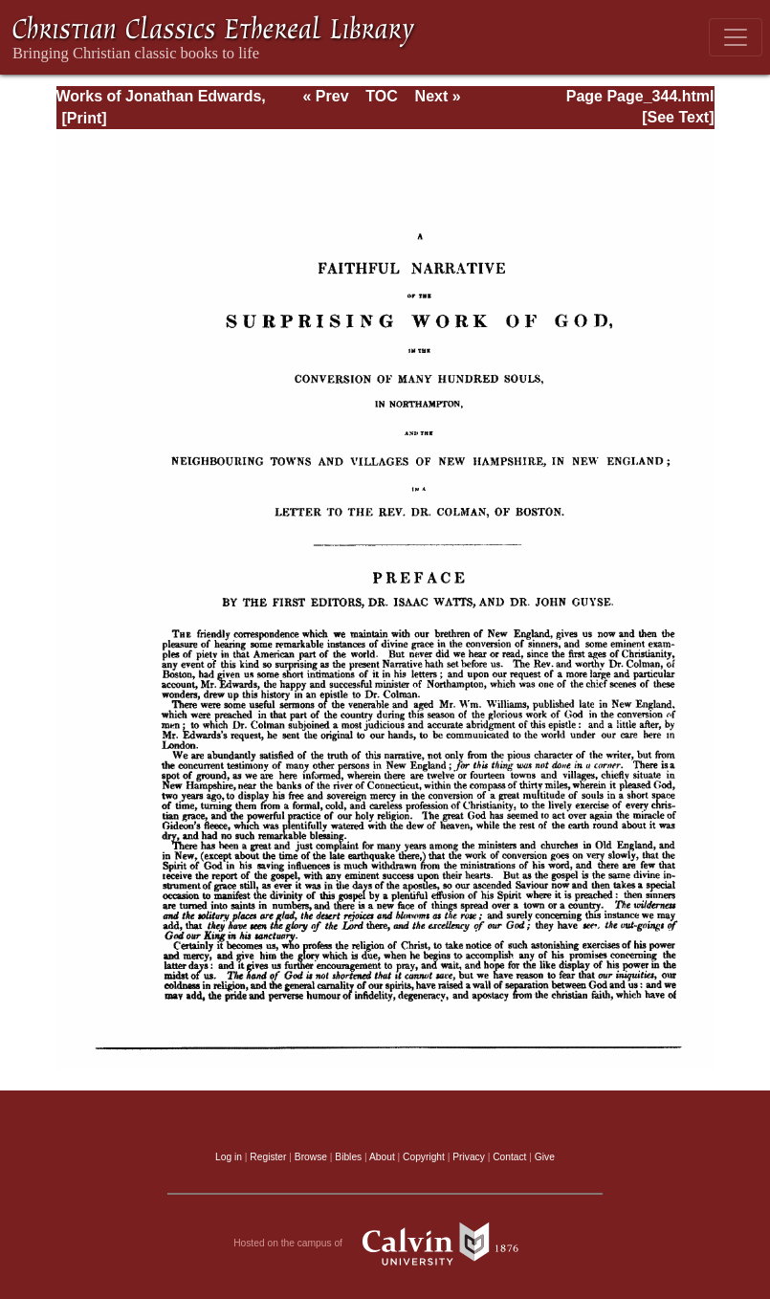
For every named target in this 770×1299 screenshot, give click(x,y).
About (382, 1157)
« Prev (325, 96)
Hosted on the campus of (385, 1243)
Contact (509, 1157)
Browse (311, 1157)
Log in (228, 1157)
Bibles (348, 1157)
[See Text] (678, 117)
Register (268, 1157)
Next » (438, 96)
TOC (381, 96)
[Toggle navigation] (735, 37)
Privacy (468, 1157)
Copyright (424, 1157)
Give (545, 1157)
